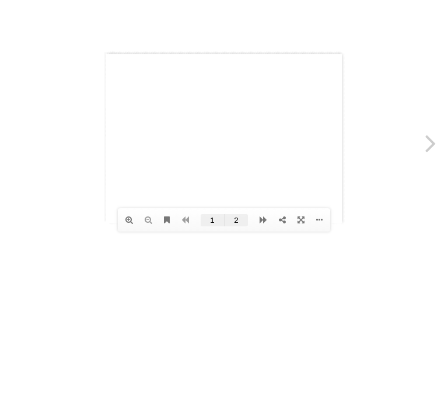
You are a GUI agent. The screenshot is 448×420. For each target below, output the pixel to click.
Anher (80, 23)
